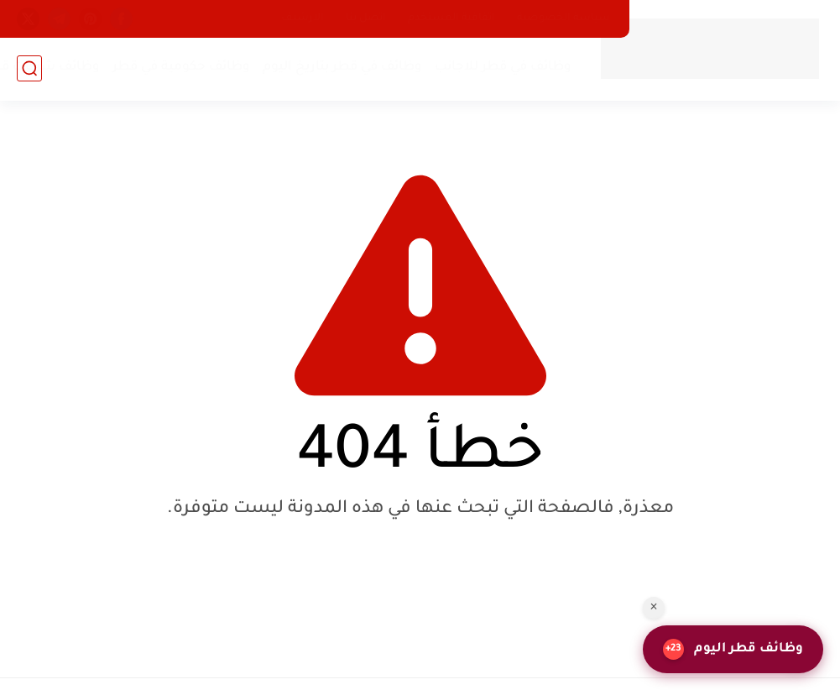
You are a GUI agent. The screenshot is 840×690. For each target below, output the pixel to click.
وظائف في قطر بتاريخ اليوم (342, 67)
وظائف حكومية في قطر (181, 67)
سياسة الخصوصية (563, 18)
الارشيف (302, 18)
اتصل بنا (366, 18)
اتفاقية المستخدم (451, 18)
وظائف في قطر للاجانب (503, 67)
